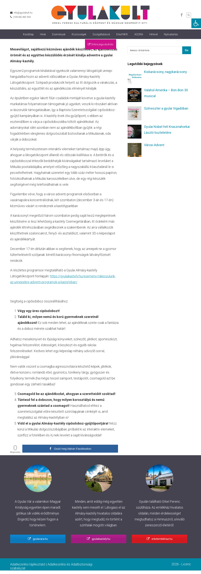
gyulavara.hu (38, 538)
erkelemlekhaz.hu (159, 538)
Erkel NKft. (122, 34)
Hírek (43, 34)
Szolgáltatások (101, 34)
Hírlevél (153, 34)
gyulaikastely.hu (98, 538)
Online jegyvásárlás (100, 44)
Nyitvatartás (171, 34)
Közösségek (79, 34)
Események (58, 34)
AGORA (138, 34)
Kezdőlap (28, 34)
